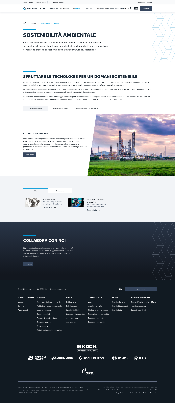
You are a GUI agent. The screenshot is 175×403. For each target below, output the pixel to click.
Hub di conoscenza (138, 306)
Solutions (35, 191)
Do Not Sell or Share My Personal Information (143, 393)
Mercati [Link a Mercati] (78, 8)
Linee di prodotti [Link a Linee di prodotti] (90, 8)
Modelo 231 (153, 390)
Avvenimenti (23, 310)
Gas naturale (71, 322)
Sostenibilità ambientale (50, 23)
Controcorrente (72, 318)
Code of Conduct (152, 387)
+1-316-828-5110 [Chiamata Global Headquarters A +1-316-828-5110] (41, 289)
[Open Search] (130, 8)
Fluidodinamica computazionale (49, 306)
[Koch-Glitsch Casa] (35, 8)
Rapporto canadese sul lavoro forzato (138, 390)
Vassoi (90, 302)
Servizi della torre (118, 302)
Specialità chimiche (73, 310)
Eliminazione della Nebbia (98, 310)
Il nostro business (26, 297)
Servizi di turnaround (120, 306)
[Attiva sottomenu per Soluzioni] (74, 8)
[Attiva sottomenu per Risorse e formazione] (125, 8)
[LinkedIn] (120, 289)
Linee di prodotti (95, 297)
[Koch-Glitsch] (24, 23)
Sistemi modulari (43, 314)
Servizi (115, 297)
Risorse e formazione (140, 297)
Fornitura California (140, 387)
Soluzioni (41, 297)
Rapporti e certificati (138, 310)
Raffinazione (71, 302)
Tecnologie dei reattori (96, 318)
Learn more (29, 154)
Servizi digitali (117, 310)
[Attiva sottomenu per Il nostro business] (64, 8)
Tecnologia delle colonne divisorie (50, 302)
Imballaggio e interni (96, 306)
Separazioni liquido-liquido (98, 314)
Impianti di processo (44, 310)
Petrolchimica (71, 306)
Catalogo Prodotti (145, 2)
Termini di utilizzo (108, 387)
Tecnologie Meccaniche (97, 322)
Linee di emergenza (56, 2)
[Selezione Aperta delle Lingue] (136, 8)
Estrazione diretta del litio (60, 109)
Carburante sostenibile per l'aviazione (86, 109)
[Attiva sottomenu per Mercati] (82, 8)
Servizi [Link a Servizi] (101, 8)
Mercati (33, 23)
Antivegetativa (42, 326)
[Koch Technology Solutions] (140, 358)
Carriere (21, 306)
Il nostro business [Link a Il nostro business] (55, 8)
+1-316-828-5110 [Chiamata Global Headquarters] (41, 2)
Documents (60, 191)
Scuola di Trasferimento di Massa (143, 302)
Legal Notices (129, 387)
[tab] (35, 108)
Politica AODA (121, 390)
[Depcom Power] (37, 358)
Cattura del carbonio (35, 109)
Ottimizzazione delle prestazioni (49, 330)
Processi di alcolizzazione (47, 318)
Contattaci (146, 8)
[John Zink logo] (62, 358)
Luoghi (20, 302)
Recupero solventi (44, 322)
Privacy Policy (119, 387)
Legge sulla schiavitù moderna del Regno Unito (101, 390)
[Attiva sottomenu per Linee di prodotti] (98, 8)
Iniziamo (28, 264)
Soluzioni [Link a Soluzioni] (68, 8)
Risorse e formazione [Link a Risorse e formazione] (115, 8)
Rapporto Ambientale (122, 393)
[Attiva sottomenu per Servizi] (106, 8)
